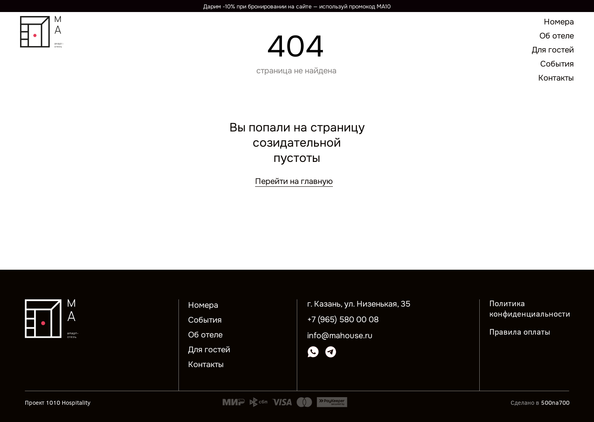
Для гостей (209, 350)
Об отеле (205, 335)
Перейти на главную (294, 181)
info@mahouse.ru (340, 336)
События (205, 320)
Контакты (206, 364)
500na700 (555, 402)
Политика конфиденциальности (529, 308)
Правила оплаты (519, 331)
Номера (203, 305)
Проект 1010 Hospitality (58, 402)
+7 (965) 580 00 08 (343, 320)
